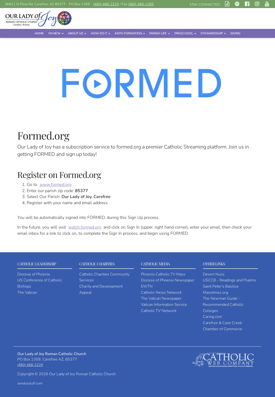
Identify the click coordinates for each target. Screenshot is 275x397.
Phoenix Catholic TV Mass (163, 274)
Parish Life (159, 33)
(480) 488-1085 (141, 4)
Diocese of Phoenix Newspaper (168, 280)
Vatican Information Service (164, 304)
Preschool (185, 33)
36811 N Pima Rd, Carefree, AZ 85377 (35, 4)
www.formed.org (55, 184)
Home (39, 33)
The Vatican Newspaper (161, 298)
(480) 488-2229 (106, 4)
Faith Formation (130, 33)
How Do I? (100, 33)
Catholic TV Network (159, 310)
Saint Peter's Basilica (220, 286)
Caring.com (212, 316)
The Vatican (27, 292)
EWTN (147, 286)
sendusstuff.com (29, 383)
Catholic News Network (161, 292)
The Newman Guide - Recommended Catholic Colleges (223, 304)
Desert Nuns (213, 274)
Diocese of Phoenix (33, 274)
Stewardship (213, 33)
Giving (235, 33)
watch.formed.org (84, 227)
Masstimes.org (215, 292)
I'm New (56, 33)
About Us (77, 33)
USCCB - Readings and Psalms (229, 280)
